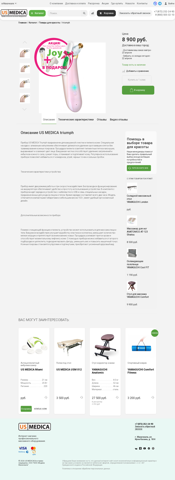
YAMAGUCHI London (141, 198)
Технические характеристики (76, 119)
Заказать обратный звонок (134, 13)
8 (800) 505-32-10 (164, 14)
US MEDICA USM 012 (69, 369)
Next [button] (24, 109)
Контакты (142, 3)
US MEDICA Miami (32, 369)
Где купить (117, 3)
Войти (169, 3)
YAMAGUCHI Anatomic (99, 371)
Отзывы (102, 119)
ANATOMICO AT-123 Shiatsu (141, 231)
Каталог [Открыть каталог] (37, 13)
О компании (56, 3)
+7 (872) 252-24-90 (164, 11)
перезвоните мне (138, 168)
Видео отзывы (119, 119)
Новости (129, 3)
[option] (24, 53)
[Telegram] (160, 3)
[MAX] (155, 3)
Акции (105, 3)
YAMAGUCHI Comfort (141, 296)
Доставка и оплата (75, 3)
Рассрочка (93, 3)
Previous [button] (25, 42)
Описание (49, 119)
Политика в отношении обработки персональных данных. (86, 469)
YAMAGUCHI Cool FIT (141, 264)
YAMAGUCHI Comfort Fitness (141, 371)
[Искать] (84, 13)
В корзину (137, 90)
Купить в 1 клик (136, 79)
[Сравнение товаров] (92, 13)
